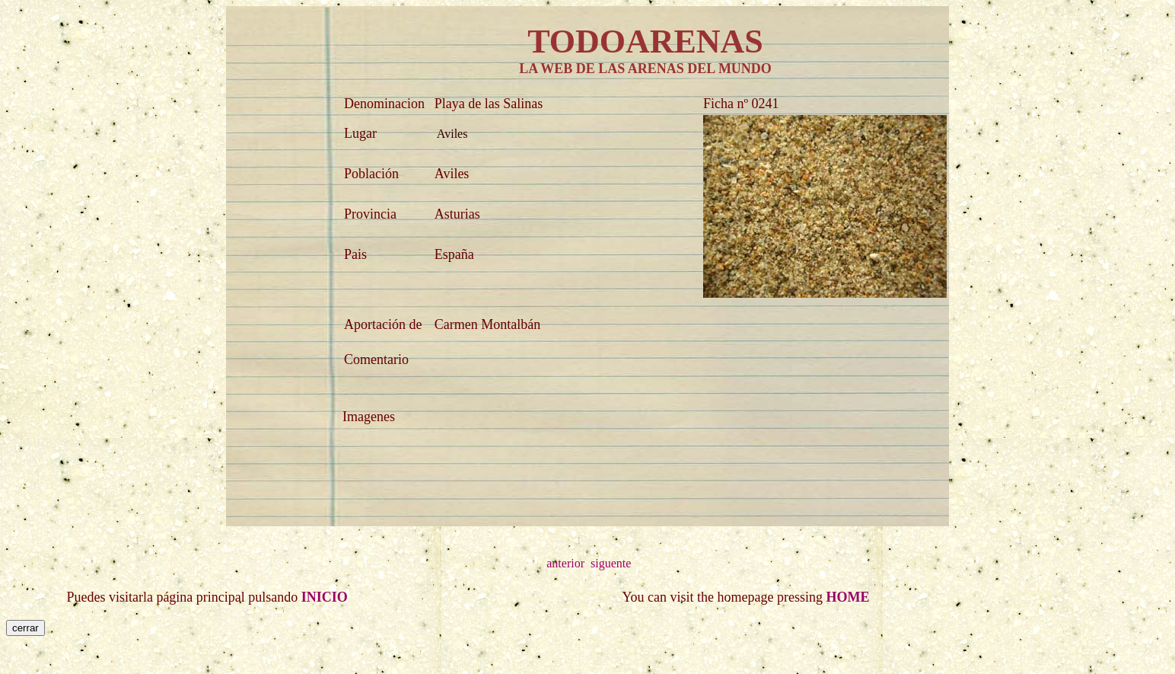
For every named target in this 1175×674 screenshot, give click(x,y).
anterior (565, 563)
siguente (611, 563)
